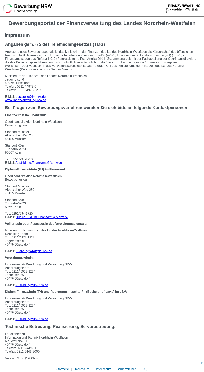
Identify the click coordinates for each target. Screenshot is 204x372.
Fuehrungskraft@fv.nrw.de (34, 251)
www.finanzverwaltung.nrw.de (25, 100)
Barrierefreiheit (126, 369)
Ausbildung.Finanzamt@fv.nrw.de (38, 162)
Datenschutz (103, 369)
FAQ (145, 369)
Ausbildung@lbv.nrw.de (31, 285)
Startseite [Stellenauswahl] (62, 369)
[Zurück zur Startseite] (27, 8)
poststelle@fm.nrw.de (31, 96)
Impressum (82, 369)
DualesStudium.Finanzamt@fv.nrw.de (42, 217)
